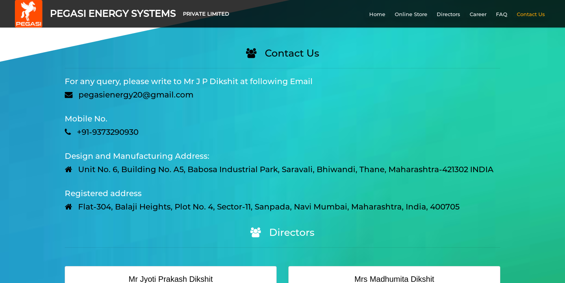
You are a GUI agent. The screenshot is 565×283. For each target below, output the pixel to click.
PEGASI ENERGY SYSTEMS (113, 13)
